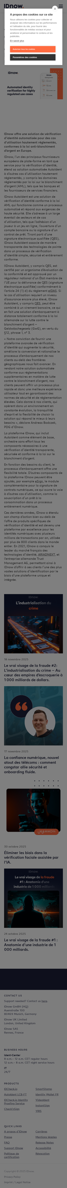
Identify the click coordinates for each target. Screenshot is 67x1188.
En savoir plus (17, 40)
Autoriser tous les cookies (24, 49)
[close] (55, 9)
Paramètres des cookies (25, 57)
